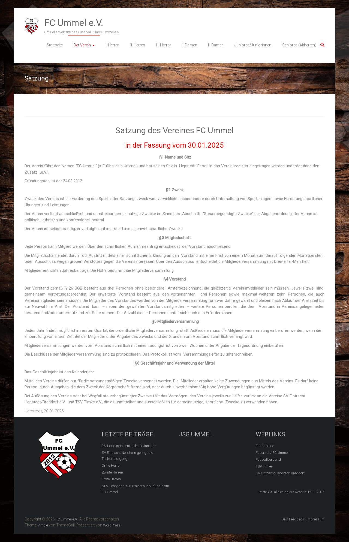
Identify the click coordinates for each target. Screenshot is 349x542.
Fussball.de (265, 446)
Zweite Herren (112, 472)
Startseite (55, 45)
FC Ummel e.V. (73, 22)
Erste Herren (111, 479)
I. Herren (112, 45)
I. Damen (189, 45)
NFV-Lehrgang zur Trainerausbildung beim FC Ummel (135, 489)
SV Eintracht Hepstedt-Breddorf (280, 473)
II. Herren (137, 45)
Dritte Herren (111, 465)
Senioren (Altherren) (299, 45)
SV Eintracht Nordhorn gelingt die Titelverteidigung (127, 456)
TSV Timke (264, 466)
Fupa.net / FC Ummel (272, 453)
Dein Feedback (292, 519)
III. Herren (164, 45)
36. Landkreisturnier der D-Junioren (129, 446)
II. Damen (216, 45)
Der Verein (82, 45)
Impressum (315, 519)
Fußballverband (268, 459)
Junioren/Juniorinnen (252, 45)
